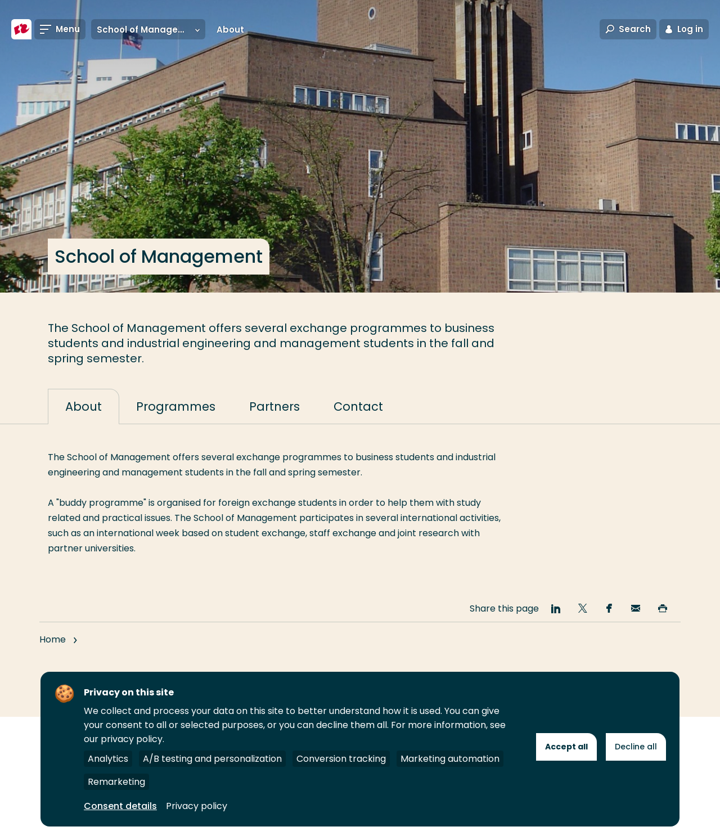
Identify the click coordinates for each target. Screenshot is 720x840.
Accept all (566, 746)
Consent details (120, 805)
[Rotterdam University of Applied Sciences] (21, 29)
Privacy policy (196, 805)
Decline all (636, 746)
